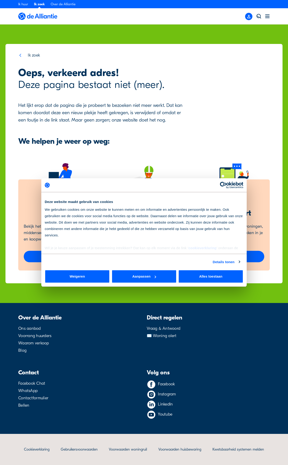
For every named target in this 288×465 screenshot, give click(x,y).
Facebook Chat (31, 383)
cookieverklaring (202, 248)
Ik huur (23, 4)
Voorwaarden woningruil (128, 449)
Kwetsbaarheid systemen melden (238, 449)
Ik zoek (39, 4)
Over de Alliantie (63, 4)
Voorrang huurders (34, 335)
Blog (22, 350)
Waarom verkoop (33, 343)
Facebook (166, 384)
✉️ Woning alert (162, 335)
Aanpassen (144, 276)
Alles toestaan (211, 276)
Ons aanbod (29, 328)
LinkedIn (165, 404)
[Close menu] (248, 16)
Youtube (165, 414)
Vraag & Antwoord (163, 328)
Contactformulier (33, 398)
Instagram (167, 394)
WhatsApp (28, 390)
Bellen (23, 405)
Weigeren (77, 276)
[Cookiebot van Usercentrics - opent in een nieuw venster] (223, 185)
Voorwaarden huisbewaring (179, 449)
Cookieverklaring (37, 449)
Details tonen (223, 262)
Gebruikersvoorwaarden (79, 449)
